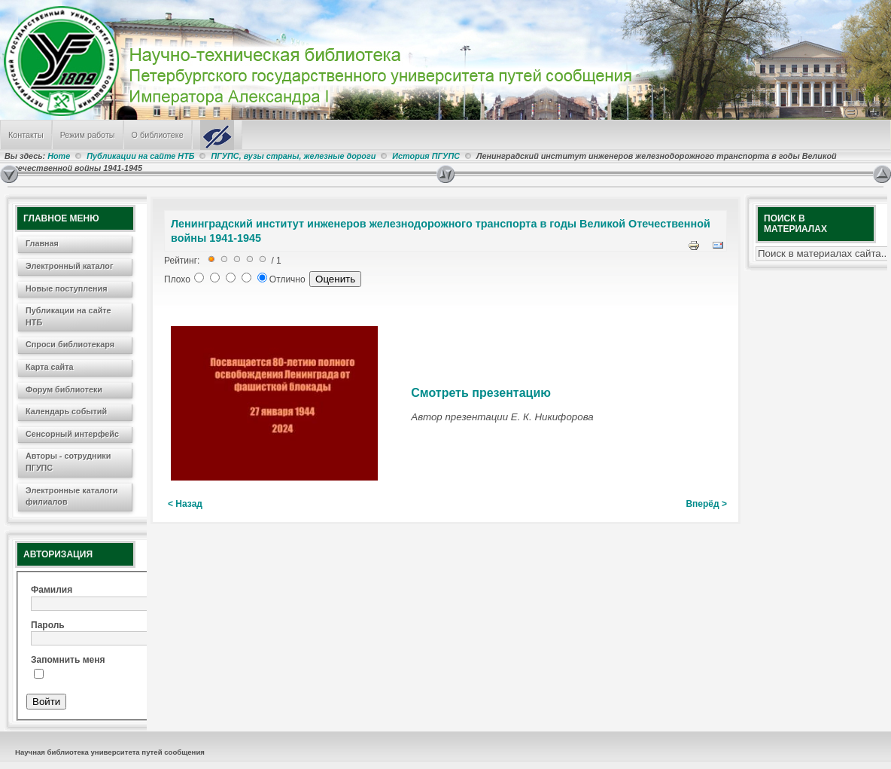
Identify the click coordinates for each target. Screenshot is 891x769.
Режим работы (87, 134)
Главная (42, 243)
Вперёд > (706, 504)
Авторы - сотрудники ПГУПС (68, 461)
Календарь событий (66, 411)
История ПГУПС (426, 155)
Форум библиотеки (64, 389)
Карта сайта (50, 366)
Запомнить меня (68, 660)
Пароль (48, 625)
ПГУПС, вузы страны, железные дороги (293, 155)
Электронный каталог (69, 265)
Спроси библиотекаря (70, 344)
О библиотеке (158, 134)
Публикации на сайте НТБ (140, 155)
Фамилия (51, 589)
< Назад (185, 504)
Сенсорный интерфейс (72, 433)
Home (58, 155)
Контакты (26, 134)
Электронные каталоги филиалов (71, 496)
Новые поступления (67, 288)
